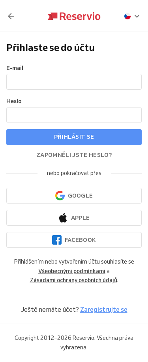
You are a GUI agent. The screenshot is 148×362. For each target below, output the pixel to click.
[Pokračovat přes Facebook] (74, 240)
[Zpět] (11, 16)
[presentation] (132, 16)
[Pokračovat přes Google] (74, 196)
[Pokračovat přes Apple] (74, 218)
